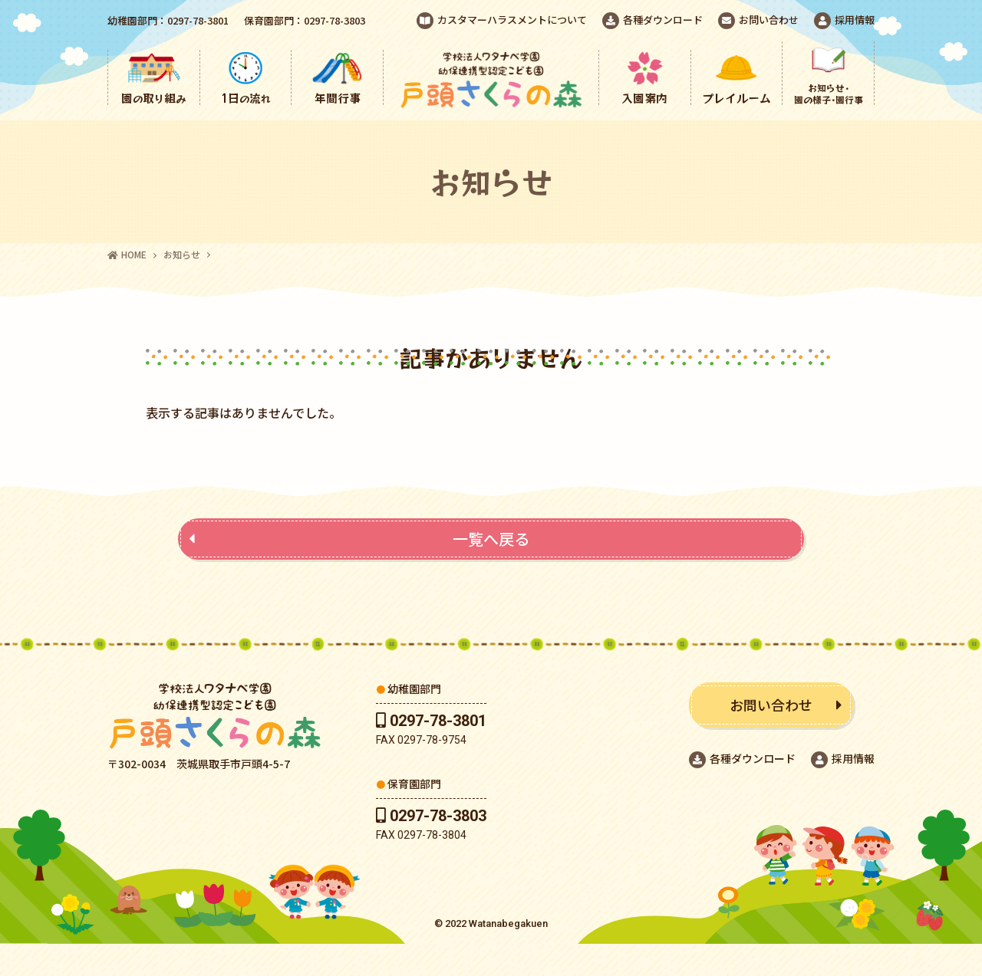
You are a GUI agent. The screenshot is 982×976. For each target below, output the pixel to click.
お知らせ (181, 254)
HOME (127, 254)
